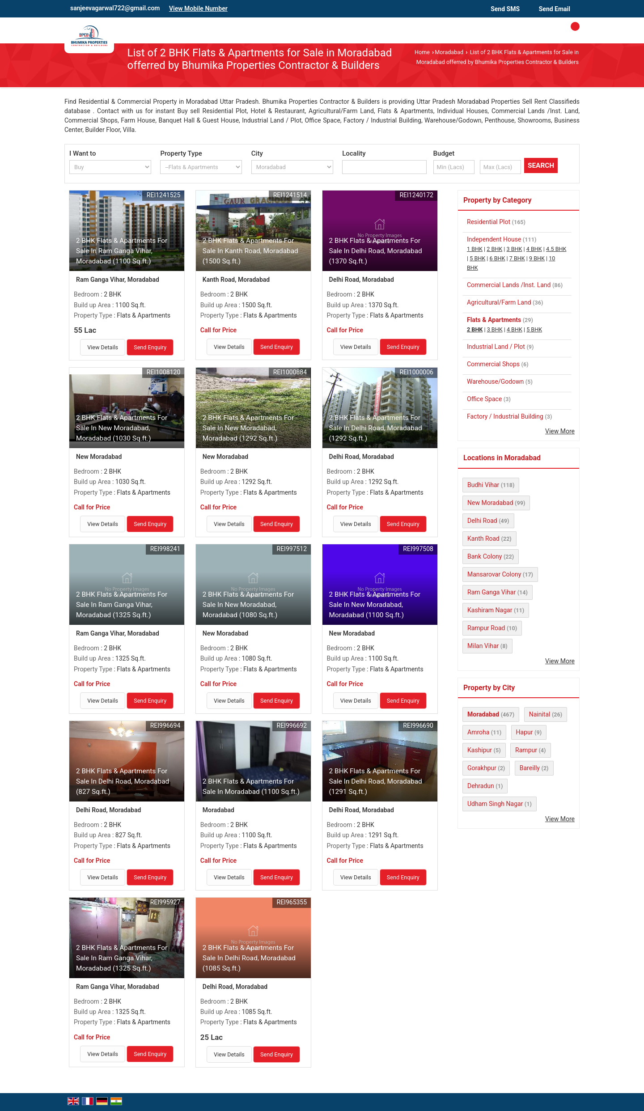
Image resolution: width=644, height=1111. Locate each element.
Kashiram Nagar (489, 610)
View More (560, 431)
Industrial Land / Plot (496, 346)
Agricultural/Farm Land (499, 302)
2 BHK (494, 249)
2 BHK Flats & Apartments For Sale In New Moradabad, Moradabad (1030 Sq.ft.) (121, 428)
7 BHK (517, 258)
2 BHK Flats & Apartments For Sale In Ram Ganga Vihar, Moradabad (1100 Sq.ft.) (121, 251)
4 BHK (534, 249)
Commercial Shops (493, 364)
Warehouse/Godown (495, 381)
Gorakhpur (481, 768)
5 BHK (477, 258)
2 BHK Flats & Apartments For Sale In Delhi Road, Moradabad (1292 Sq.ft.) (375, 428)
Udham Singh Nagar (495, 803)
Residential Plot (488, 221)
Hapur (524, 732)
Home (422, 52)
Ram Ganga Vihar (491, 592)
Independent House (494, 239)
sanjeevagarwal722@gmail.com (115, 8)
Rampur (526, 750)
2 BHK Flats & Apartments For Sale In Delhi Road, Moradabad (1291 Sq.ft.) (375, 781)
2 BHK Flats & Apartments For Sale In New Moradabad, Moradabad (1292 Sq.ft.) (248, 428)
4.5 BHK (556, 249)
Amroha (478, 732)
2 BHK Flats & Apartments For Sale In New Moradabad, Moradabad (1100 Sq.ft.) (374, 604)
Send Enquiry (150, 347)
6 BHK (497, 258)
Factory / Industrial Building (505, 416)
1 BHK (475, 249)
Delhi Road (482, 520)
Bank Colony (484, 556)
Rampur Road (486, 628)
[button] (198, 8)
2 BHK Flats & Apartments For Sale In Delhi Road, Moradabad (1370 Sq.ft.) (375, 251)
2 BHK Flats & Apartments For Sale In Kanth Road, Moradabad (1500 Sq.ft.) (250, 251)
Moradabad (449, 52)
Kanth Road (483, 538)
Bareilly (530, 768)
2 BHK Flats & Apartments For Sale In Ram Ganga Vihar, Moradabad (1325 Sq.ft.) (121, 604)
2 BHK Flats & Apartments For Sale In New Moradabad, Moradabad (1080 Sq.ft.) (248, 604)
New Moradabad (490, 502)
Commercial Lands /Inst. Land (509, 284)
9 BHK (537, 258)
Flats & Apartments (494, 319)
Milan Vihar (483, 645)
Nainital (540, 714)
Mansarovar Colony (494, 574)
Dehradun (480, 785)
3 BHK (514, 249)
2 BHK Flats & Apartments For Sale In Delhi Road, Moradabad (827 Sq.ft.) (122, 781)
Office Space (484, 399)
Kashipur (479, 750)
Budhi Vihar (483, 484)
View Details (102, 347)
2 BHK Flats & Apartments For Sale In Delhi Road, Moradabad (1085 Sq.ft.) (249, 958)
